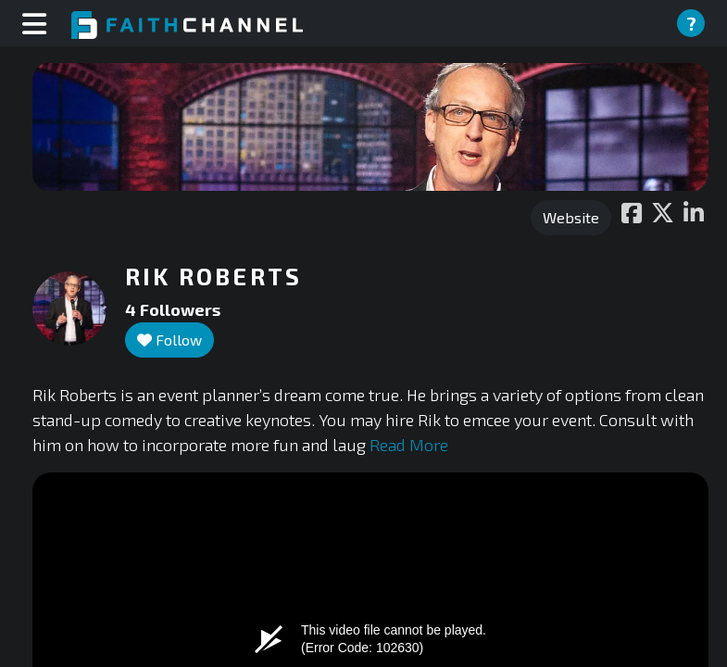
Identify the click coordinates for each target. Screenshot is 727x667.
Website (571, 217)
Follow (169, 339)
